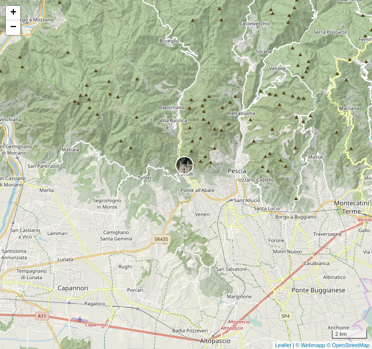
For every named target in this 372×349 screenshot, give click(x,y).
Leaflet (283, 345)
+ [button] (13, 13)
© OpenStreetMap (348, 345)
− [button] (13, 27)
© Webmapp (310, 345)
